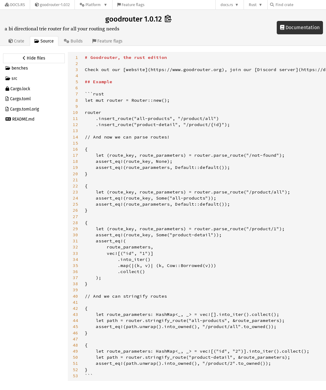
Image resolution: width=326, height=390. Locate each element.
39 (75, 289)
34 (75, 259)
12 (75, 124)
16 (75, 149)
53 (75, 375)
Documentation (300, 27)
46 (75, 333)
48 (75, 345)
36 (75, 271)
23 (75, 192)
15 (75, 143)
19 (75, 167)
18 (75, 161)
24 (75, 198)
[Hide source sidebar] (33, 58)
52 (75, 369)
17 (75, 155)
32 (75, 247)
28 (75, 222)
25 (75, 204)
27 (75, 216)
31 (75, 241)
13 (75, 130)
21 (75, 180)
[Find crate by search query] (300, 4)
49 (75, 351)
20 (75, 173)
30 (75, 235)
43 (75, 314)
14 (75, 137)
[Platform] (93, 4)
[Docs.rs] (15, 4)
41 (75, 302)
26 (75, 210)
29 (75, 228)
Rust (253, 4)
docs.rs (226, 4)
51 (75, 363)
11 (75, 118)
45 (75, 326)
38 (75, 283)
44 (75, 320)
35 (75, 265)
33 (75, 253)
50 (75, 357)
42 (75, 308)
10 (75, 112)
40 (75, 296)
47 (75, 339)
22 (75, 186)
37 (75, 277)
